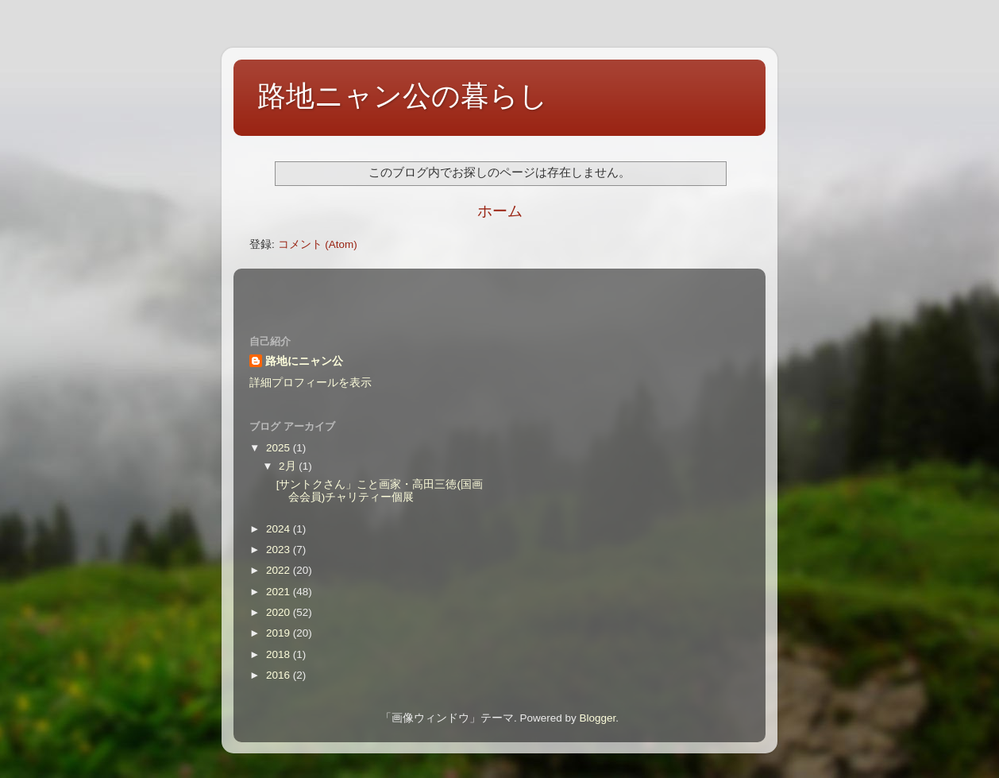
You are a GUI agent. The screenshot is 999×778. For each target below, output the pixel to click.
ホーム (500, 211)
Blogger (597, 718)
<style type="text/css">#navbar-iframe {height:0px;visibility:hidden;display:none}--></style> (499, 292)
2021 (279, 592)
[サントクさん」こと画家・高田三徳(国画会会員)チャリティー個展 (379, 490)
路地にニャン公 (304, 361)
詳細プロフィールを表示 (310, 383)
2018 (279, 654)
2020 (279, 612)
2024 (279, 529)
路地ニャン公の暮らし (402, 95)
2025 (279, 448)
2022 (279, 570)
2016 (279, 675)
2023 (279, 549)
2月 (289, 466)
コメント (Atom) (317, 244)
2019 (279, 633)
